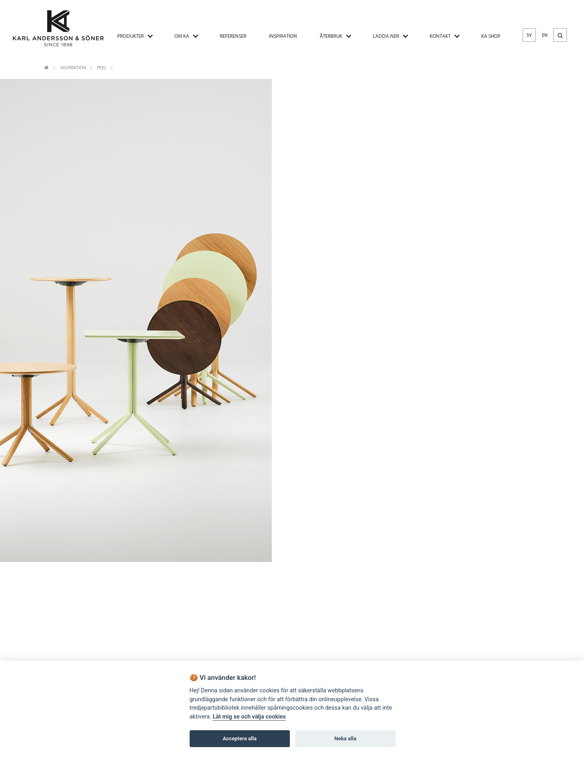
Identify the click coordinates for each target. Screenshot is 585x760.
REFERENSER (233, 36)
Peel (102, 67)
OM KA (181, 36)
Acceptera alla (239, 738)
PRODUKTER (130, 36)
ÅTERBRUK (331, 36)
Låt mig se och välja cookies (249, 716)
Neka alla (345, 738)
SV (529, 35)
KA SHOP (490, 36)
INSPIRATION (283, 36)
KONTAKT (440, 36)
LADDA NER (386, 36)
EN (545, 35)
